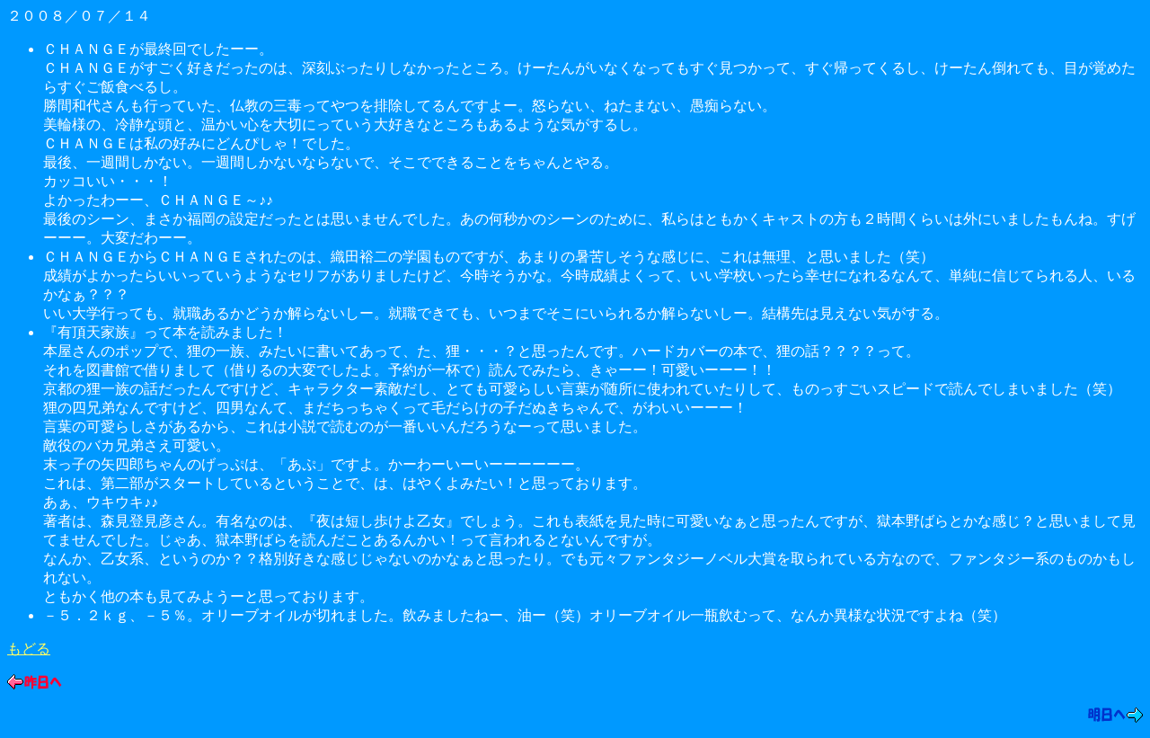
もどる (28, 648)
